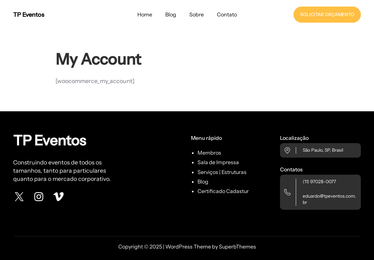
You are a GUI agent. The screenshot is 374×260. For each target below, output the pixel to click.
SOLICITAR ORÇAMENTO (327, 14)
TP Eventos (28, 14)
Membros (209, 152)
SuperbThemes (237, 246)
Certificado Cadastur (223, 191)
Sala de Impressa (218, 162)
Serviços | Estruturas (222, 172)
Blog (203, 181)
